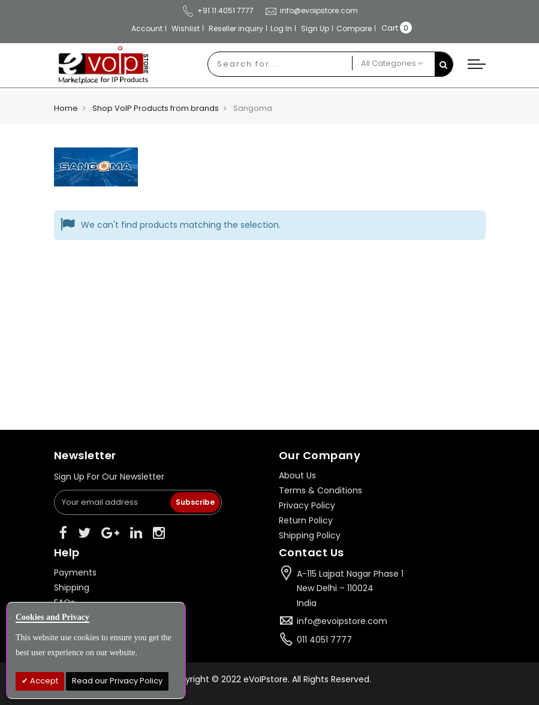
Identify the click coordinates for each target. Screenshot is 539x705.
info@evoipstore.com (311, 10)
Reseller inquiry (236, 28)
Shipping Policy (310, 535)
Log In (281, 28)
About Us (297, 475)
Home (66, 108)
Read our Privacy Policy (117, 680)
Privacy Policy (307, 505)
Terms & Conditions (320, 490)
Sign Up (315, 28)
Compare (354, 28)
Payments (75, 573)
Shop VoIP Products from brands (155, 108)
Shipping (71, 587)
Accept (43, 680)
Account (146, 28)
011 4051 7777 (324, 640)
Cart (389, 28)
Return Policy (306, 520)
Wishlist (185, 28)
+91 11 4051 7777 (218, 10)
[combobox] (280, 64)
